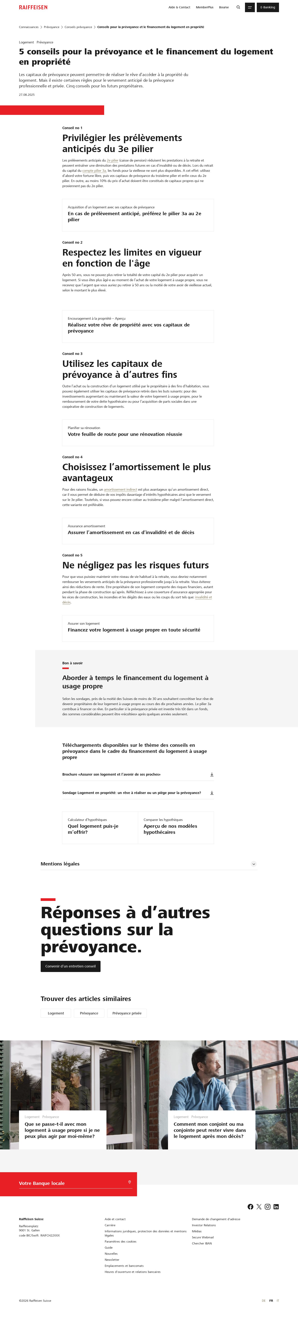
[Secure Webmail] (203, 1237)
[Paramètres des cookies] (120, 1241)
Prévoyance (89, 1013)
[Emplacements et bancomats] (124, 1266)
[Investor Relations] (204, 1225)
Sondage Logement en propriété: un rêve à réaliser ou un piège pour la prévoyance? (138, 793)
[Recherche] (238, 7)
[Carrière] (110, 1225)
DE (264, 1300)
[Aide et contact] (115, 1219)
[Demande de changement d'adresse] (216, 1219)
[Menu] (250, 7)
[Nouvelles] (111, 1253)
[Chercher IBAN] (202, 1243)
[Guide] (109, 1247)
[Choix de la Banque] (73, 1184)
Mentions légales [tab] (60, 864)
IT (278, 1300)
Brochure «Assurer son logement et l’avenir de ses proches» (138, 774)
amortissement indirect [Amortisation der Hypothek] (120, 489)
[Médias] (197, 1231)
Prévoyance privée (127, 1013)
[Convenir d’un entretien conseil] (71, 966)
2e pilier (112, 160)
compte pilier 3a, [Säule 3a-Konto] (94, 171)
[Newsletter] (112, 1260)
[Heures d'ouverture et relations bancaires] (133, 1272)
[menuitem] (179, 7)
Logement (56, 1013)
